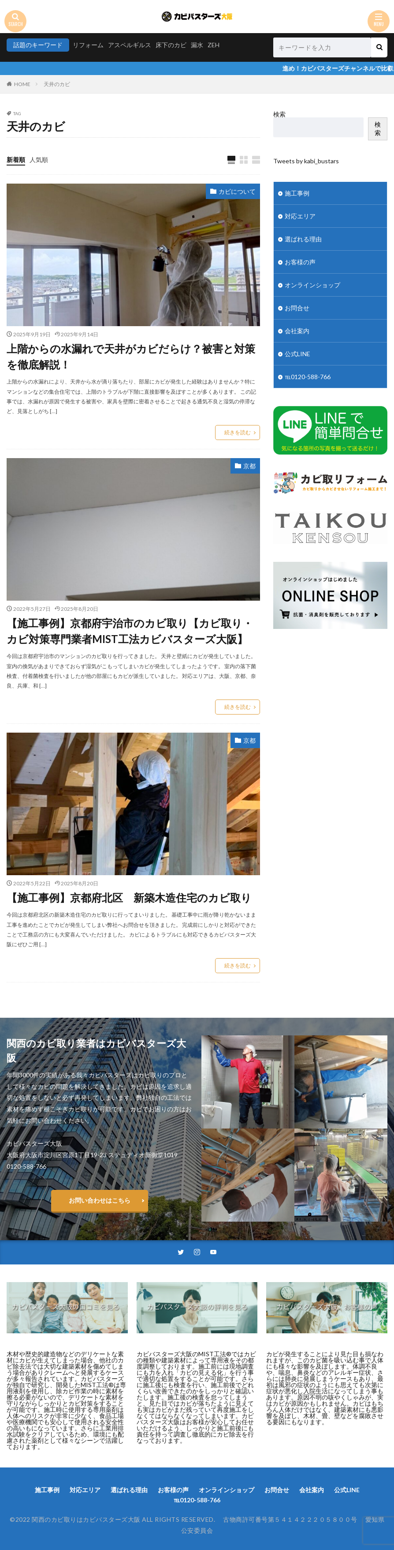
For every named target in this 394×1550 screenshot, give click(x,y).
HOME (22, 84)
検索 (279, 114)
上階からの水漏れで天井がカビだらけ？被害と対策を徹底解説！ (131, 356)
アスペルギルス (129, 45)
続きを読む (237, 432)
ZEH (213, 45)
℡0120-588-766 (308, 376)
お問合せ (297, 308)
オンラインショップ (312, 285)
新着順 (16, 159)
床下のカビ (171, 45)
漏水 (197, 45)
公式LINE (297, 353)
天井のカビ (57, 84)
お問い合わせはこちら (99, 1200)
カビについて (237, 191)
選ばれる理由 (303, 239)
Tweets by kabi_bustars (306, 161)
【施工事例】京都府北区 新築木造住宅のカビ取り (129, 897)
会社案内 (297, 331)
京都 (249, 466)
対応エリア (300, 216)
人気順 (39, 159)
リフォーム (88, 45)
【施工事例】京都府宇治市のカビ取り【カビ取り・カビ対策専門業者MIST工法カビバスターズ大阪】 (130, 631)
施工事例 (297, 193)
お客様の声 (300, 262)
